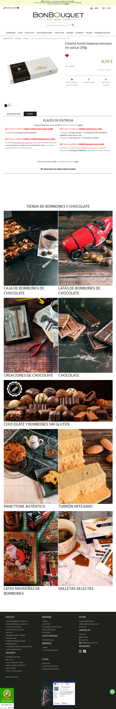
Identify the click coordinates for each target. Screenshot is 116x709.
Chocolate (29, 33)
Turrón (26, 38)
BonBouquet (8, 38)
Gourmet (80, 33)
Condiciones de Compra (50, 669)
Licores (45, 647)
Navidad (69, 33)
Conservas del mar (13, 657)
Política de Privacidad (50, 666)
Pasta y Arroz (11, 668)
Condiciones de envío (86, 621)
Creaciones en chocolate (15, 630)
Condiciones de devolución (89, 624)
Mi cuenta (82, 627)
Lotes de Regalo (48, 640)
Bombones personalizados (15, 641)
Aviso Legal (46, 663)
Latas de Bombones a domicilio (17, 624)
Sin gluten (59, 33)
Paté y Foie (9, 660)
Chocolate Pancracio (13, 649)
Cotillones (46, 632)
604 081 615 (8, 8)
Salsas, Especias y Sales (14, 662)
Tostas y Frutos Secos (14, 671)
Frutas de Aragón (48, 630)
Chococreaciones (44, 33)
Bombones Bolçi (11, 644)
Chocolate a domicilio (14, 627)
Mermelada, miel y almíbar (15, 635)
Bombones (11, 33)
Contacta (82, 634)
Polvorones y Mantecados (52, 627)
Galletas (9, 632)
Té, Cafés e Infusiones (50, 650)
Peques (89, 33)
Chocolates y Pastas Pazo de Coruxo (19, 646)
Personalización (102, 33)
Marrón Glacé (11, 638)
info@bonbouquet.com (88, 643)
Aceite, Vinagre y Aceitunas (16, 665)
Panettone (46, 624)
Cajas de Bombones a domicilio (17, 621)
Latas (20, 33)
